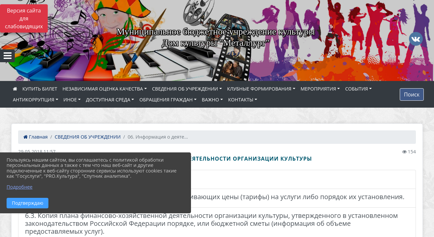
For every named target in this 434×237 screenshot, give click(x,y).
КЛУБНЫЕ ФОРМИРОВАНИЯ (259, 89)
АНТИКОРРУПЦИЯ (33, 99)
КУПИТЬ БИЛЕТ (39, 89)
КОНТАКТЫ (241, 99)
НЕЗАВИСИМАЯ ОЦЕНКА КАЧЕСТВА (103, 89)
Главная (35, 137)
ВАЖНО (210, 99)
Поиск (412, 94)
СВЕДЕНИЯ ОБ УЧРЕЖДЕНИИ (185, 89)
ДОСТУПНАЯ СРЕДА (108, 99)
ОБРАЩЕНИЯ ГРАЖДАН (166, 99)
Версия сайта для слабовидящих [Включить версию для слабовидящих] (24, 18)
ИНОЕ (70, 99)
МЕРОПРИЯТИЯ (318, 89)
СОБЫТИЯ (356, 89)
